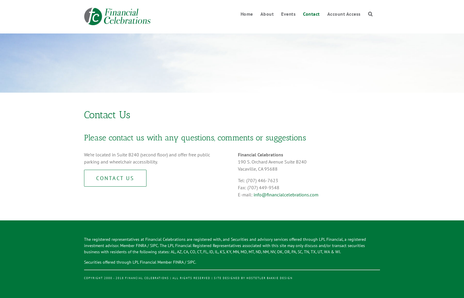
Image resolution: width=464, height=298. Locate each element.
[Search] (370, 14)
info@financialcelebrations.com (286, 195)
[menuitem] (250, 14)
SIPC (154, 245)
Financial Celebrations (147, 278)
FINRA (141, 245)
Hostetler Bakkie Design (269, 278)
